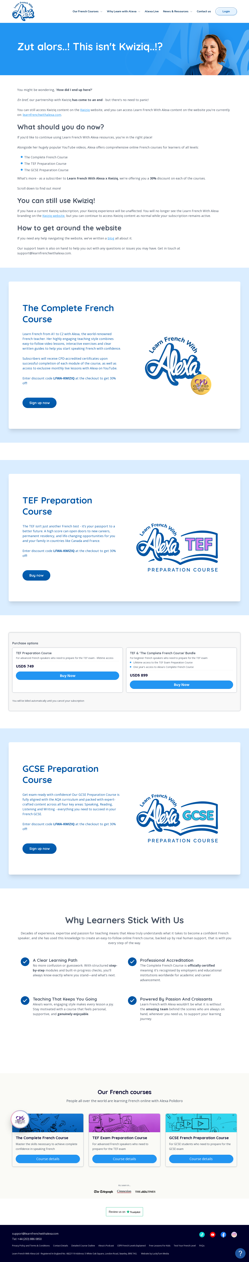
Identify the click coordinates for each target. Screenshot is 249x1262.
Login (226, 11)
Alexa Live (152, 11)
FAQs (201, 1245)
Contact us (204, 11)
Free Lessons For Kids (159, 1245)
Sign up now (39, 403)
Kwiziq (85, 110)
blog (111, 238)
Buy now (36, 575)
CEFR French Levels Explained (131, 1245)
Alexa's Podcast (106, 1245)
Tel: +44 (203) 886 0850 (27, 1239)
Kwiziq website (53, 216)
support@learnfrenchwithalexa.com (35, 1233)
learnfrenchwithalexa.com (42, 115)
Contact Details (60, 1245)
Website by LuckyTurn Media (155, 1253)
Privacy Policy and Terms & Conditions (31, 1245)
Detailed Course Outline (83, 1245)
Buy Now (67, 675)
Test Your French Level (185, 1245)
